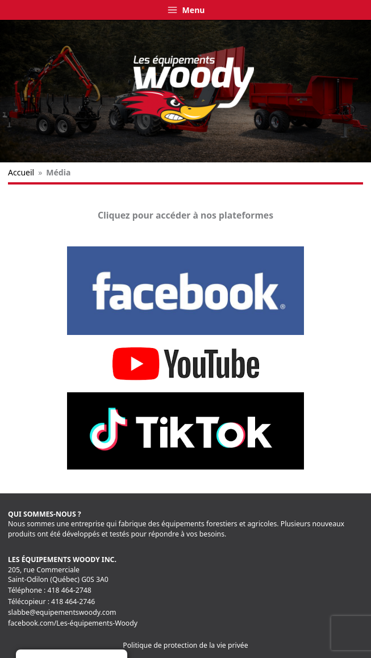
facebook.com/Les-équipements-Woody (72, 623)
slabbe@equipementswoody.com (62, 612)
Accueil (21, 172)
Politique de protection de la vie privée (185, 645)
